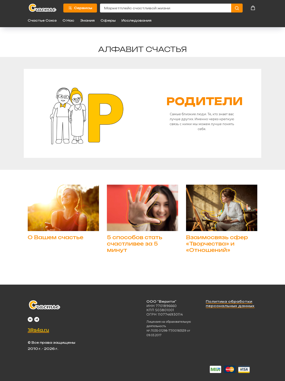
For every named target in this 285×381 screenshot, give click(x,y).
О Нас (68, 20)
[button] (253, 8)
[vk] (30, 319)
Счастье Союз (42, 20)
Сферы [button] (108, 20)
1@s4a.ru (38, 329)
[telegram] (36, 319)
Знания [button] (87, 20)
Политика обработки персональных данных (230, 303)
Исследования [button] (136, 20)
